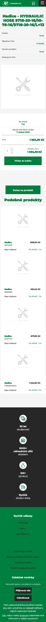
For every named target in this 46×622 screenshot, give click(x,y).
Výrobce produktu (9, 49)
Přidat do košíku (23, 161)
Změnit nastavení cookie (23, 568)
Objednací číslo (8, 41)
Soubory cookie (23, 562)
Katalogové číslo (9, 57)
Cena (4, 140)
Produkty (23, 522)
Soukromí (24, 615)
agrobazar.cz (23, 534)
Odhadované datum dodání (23, 130)
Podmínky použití (23, 551)
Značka (5, 33)
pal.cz (23, 528)
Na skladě (23, 122)
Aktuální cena (33, 149)
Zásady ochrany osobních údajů (23, 557)
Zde (4, 615)
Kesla (41, 36)
